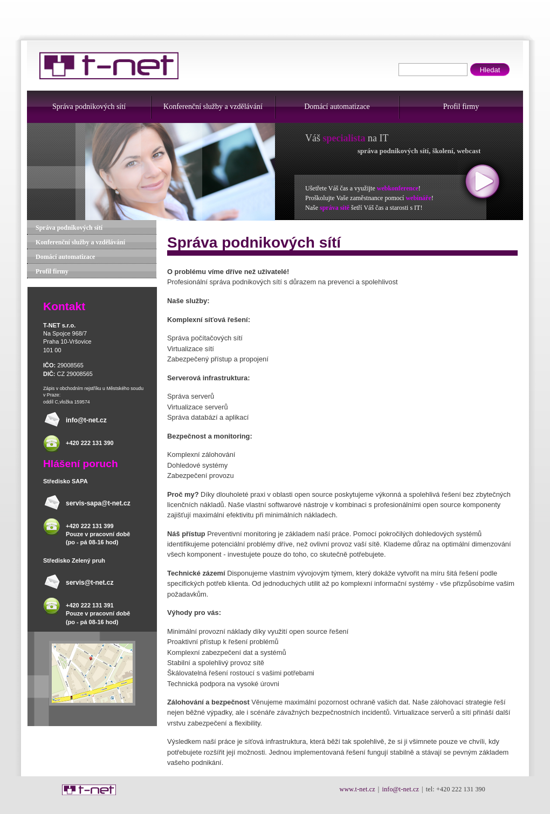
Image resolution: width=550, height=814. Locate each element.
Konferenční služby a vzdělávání (213, 106)
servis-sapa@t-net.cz (98, 503)
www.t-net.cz (357, 789)
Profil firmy (461, 106)
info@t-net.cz (86, 420)
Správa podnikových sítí (89, 106)
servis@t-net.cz (89, 582)
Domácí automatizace (337, 106)
